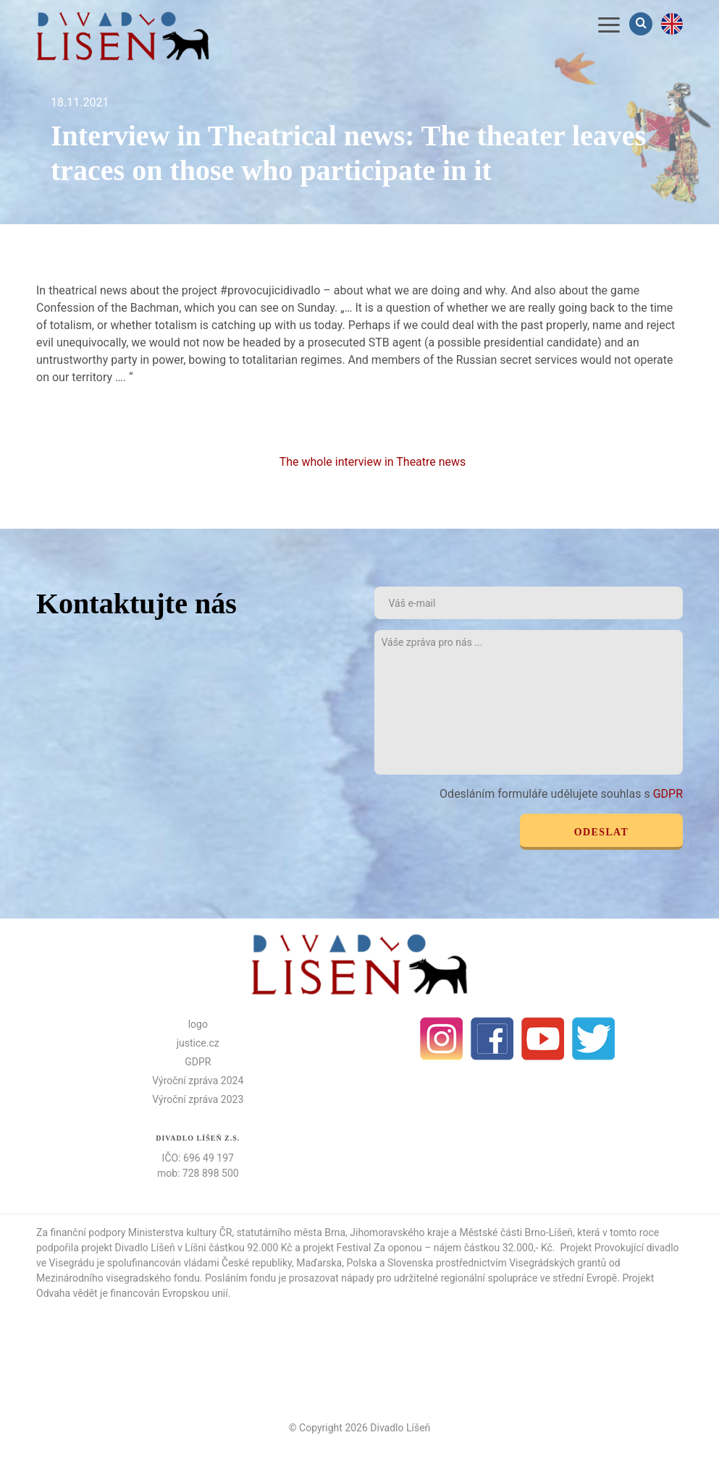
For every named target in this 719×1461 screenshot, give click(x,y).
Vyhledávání (642, 23)
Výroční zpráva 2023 (197, 1099)
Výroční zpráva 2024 (197, 1080)
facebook (492, 1038)
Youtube (543, 1038)
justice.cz (198, 1043)
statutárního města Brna (291, 1232)
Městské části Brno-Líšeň (516, 1232)
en (672, 24)
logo (198, 1024)
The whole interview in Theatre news (374, 462)
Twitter (593, 1038)
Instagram (441, 1038)
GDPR (668, 794)
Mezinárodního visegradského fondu (118, 1278)
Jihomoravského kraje (399, 1232)
